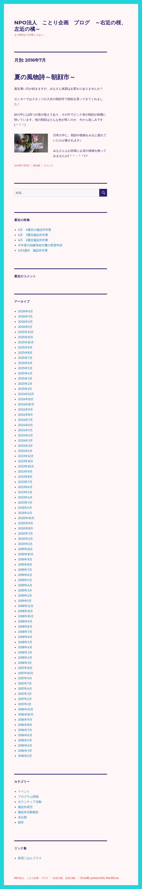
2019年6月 (25, 575)
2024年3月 (25, 440)
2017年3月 (25, 694)
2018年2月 (25, 657)
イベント (24, 791)
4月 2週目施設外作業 (33, 240)
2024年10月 (26, 404)
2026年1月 (25, 327)
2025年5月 (25, 368)
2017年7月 (25, 683)
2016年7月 (25, 730)
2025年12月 (26, 332)
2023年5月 (25, 492)
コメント (48, 165)
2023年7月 (25, 482)
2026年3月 (25, 316)
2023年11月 (25, 461)
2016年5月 (25, 740)
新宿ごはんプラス (30, 858)
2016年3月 (25, 750)
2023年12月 (26, 456)
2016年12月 (25, 709)
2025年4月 (25, 373)
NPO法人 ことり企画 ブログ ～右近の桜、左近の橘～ (45, 878)
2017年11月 (25, 668)
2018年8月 (25, 626)
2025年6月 (25, 363)
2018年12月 (25, 606)
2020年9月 (25, 523)
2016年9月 (25, 719)
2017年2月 (25, 699)
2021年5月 (25, 507)
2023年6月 (25, 487)
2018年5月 (25, 642)
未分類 (36, 165)
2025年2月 (25, 383)
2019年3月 (25, 590)
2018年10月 (26, 616)
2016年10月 (25, 714)
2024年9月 (25, 409)
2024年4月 (25, 435)
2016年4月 (25, 745)
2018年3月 (25, 652)
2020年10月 (26, 518)
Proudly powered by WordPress (99, 878)
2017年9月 (25, 678)
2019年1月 (25, 601)
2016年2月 (25, 756)
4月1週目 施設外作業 (33, 250)
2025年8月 (25, 352)
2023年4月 (25, 497)
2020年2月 (25, 538)
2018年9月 (25, 621)
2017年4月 (25, 688)
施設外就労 (25, 807)
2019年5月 (25, 580)
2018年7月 (25, 632)
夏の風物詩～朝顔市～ (44, 77)
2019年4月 (25, 585)
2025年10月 (26, 342)
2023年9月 (25, 471)
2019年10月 (25, 554)
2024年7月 (25, 420)
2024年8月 (25, 414)
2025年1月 (25, 389)
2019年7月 (25, 570)
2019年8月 (25, 564)
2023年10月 (26, 466)
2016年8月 (25, 725)
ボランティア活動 (30, 802)
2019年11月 (25, 549)
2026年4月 (25, 311)
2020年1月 (25, 544)
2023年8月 (25, 476)
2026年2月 (25, 321)
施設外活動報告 (28, 812)
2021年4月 (25, 513)
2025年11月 (25, 337)
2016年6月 (25, 735)
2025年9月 (25, 347)
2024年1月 (25, 451)
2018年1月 (25, 663)
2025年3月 (25, 378)
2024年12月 (26, 394)
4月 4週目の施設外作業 (34, 229)
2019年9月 (25, 559)
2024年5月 (25, 430)
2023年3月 (25, 502)
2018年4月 (25, 647)
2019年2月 (25, 595)
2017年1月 (24, 704)
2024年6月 (25, 425)
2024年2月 (25, 445)
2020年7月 (25, 533)
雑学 (21, 822)
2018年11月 (25, 611)
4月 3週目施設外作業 (33, 235)
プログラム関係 (28, 796)
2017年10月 (25, 673)
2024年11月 (25, 399)
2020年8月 (25, 528)
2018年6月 (25, 637)
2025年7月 (25, 358)
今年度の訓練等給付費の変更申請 (40, 245)
